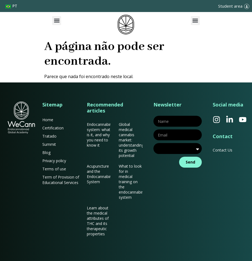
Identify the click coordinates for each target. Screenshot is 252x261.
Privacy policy (54, 160)
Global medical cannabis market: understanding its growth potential (131, 140)
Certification (53, 127)
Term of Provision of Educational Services (60, 179)
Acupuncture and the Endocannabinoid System (102, 174)
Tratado (49, 136)
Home (47, 119)
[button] (56, 20)
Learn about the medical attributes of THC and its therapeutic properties (98, 220)
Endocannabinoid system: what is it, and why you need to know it (102, 135)
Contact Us (222, 150)
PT (14, 5)
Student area (230, 6)
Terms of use (54, 168)
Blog (46, 152)
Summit (49, 144)
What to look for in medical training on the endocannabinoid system (134, 182)
